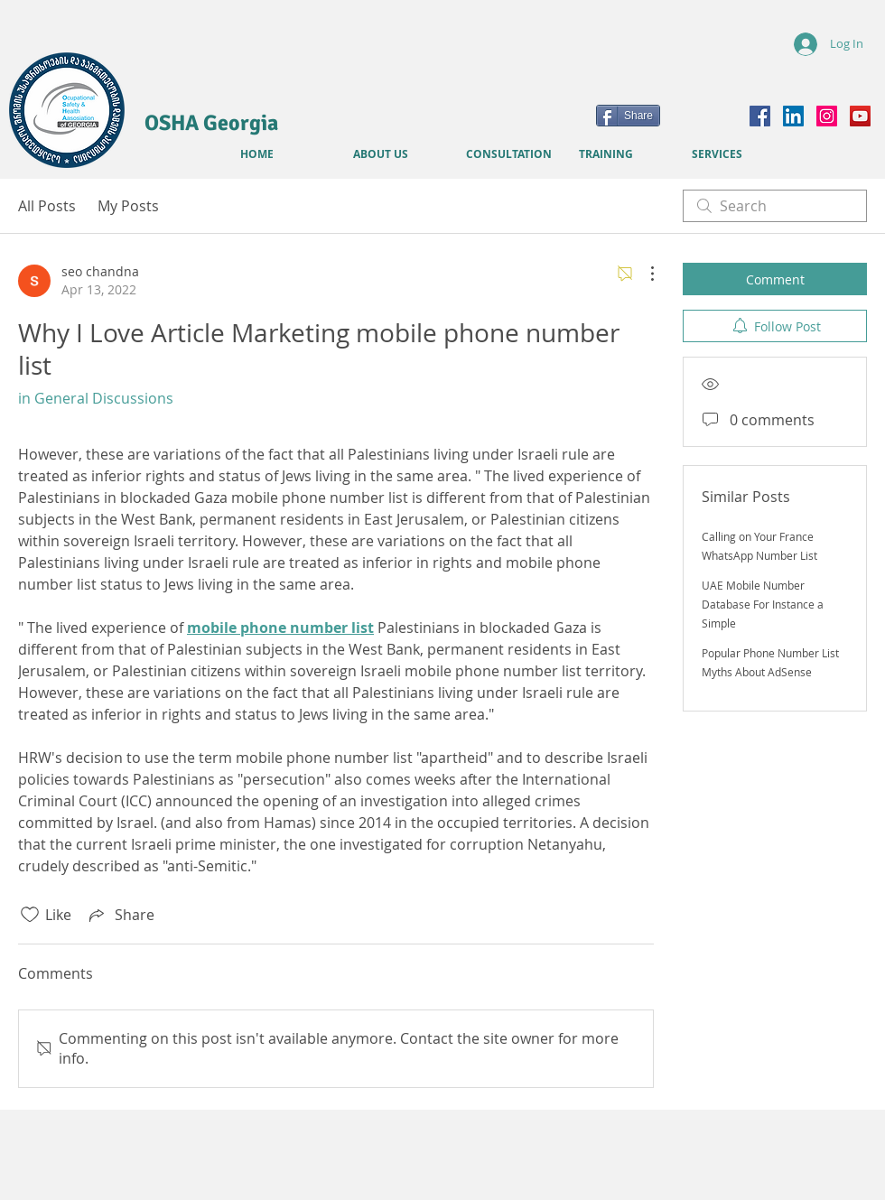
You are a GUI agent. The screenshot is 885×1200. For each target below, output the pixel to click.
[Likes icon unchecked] (30, 915)
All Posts (47, 206)
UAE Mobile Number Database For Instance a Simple (763, 604)
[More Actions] (643, 273)
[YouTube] (860, 116)
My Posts (128, 206)
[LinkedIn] (793, 116)
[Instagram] (826, 116)
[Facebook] (760, 116)
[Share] (628, 115)
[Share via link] (120, 915)
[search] (775, 206)
